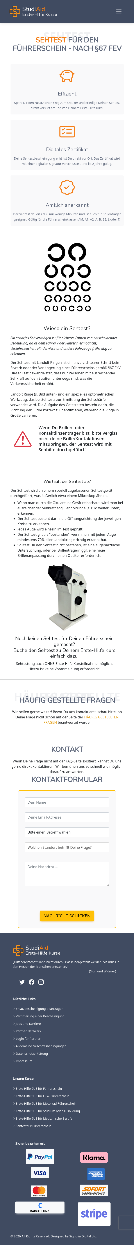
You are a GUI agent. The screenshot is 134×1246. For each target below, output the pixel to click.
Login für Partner (28, 1039)
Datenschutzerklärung (32, 1054)
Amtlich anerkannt (67, 206)
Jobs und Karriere (28, 1024)
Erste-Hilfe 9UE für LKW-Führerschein (42, 1097)
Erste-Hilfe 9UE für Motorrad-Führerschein (46, 1104)
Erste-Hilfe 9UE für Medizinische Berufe (44, 1119)
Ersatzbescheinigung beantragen (39, 1009)
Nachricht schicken (67, 917)
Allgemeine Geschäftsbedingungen (41, 1047)
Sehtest (51, 40)
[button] (39, 1208)
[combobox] (67, 848)
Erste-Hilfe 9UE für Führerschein (39, 1089)
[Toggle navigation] (119, 11)
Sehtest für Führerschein (33, 1126)
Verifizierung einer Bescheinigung (40, 1017)
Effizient (67, 94)
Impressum (24, 1062)
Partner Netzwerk (28, 1032)
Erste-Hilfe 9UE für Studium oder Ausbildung (48, 1111)
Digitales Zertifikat (67, 149)
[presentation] (58, 899)
